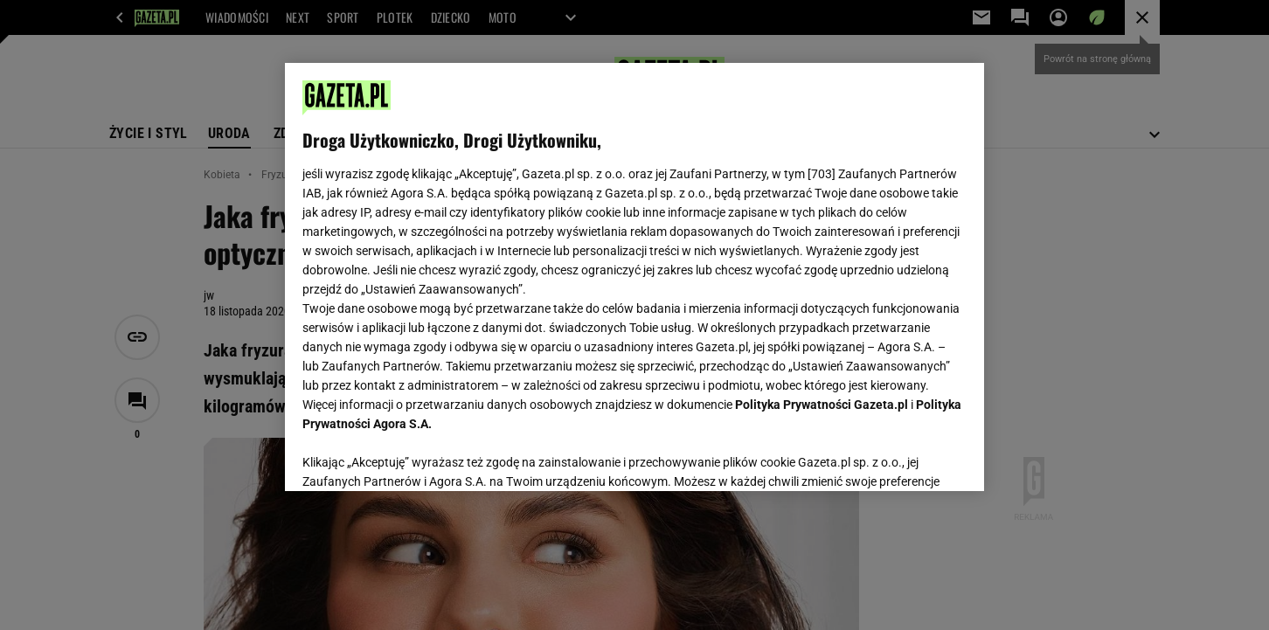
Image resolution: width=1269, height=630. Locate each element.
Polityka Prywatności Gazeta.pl (821, 405)
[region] (634, 277)
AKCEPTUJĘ (907, 457)
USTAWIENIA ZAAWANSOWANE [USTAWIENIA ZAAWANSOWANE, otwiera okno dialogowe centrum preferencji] (416, 456)
